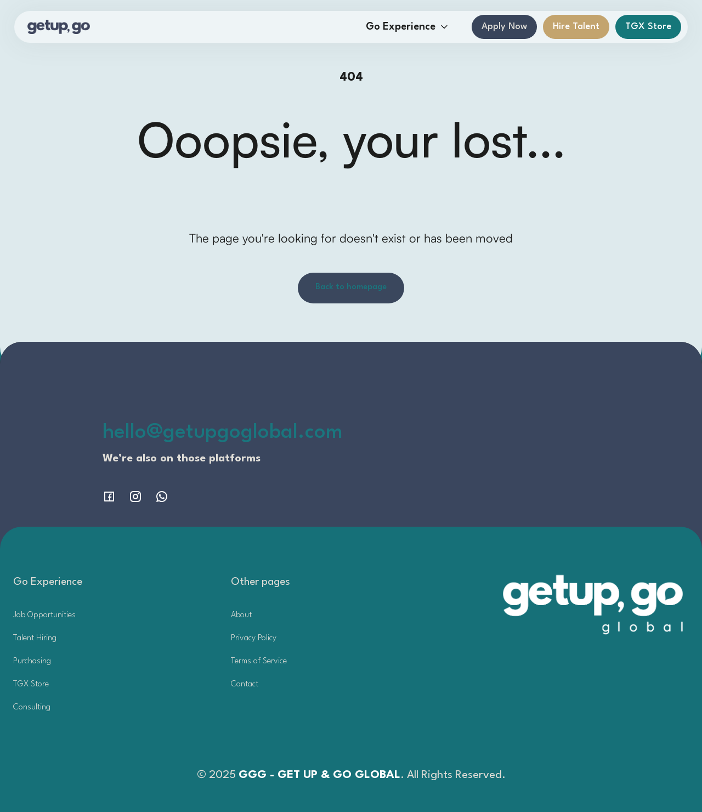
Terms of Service (259, 661)
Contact (244, 684)
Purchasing (32, 661)
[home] (58, 27)
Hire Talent (576, 26)
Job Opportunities (44, 615)
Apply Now (504, 26)
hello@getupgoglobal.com (223, 432)
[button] (407, 27)
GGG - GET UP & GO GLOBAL (319, 775)
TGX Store (648, 26)
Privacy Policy (253, 638)
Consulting (31, 707)
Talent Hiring (34, 638)
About (241, 615)
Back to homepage (351, 287)
